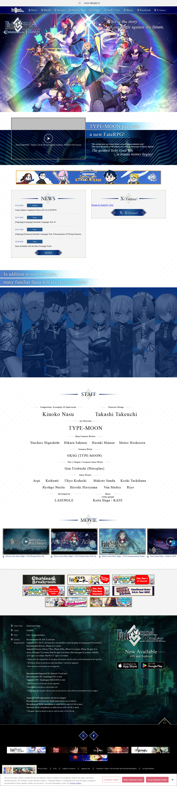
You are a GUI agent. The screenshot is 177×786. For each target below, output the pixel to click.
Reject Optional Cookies (133, 780)
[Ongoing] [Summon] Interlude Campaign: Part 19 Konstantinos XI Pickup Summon (48, 234)
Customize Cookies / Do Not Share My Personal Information (116, 769)
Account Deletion (148, 769)
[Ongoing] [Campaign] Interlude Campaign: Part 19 (35, 222)
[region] (88, 780)
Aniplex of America (68, 769)
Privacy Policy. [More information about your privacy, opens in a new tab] (76, 783)
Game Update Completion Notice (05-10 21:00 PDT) (36, 210)
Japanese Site (85, 769)
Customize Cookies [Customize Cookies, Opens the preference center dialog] (111, 780)
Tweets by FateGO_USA (102, 205)
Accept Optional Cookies (157, 780)
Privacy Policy (42, 769)
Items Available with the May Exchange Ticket (33, 246)
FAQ (54, 769)
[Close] (173, 780)
